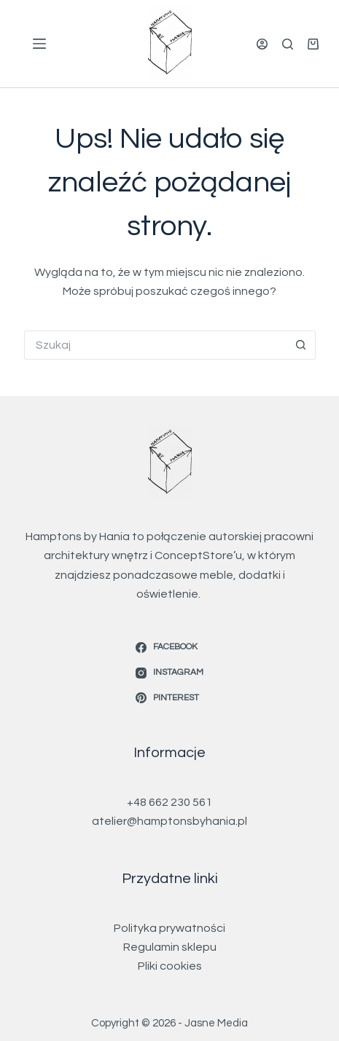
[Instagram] (169, 672)
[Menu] (39, 43)
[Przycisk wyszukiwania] (301, 345)
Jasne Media (216, 1023)
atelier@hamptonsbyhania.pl (169, 821)
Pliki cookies (170, 966)
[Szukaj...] (155, 345)
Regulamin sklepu (170, 947)
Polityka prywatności (169, 928)
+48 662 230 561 (169, 802)
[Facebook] (169, 647)
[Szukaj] (287, 44)
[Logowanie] (262, 44)
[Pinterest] (169, 698)
